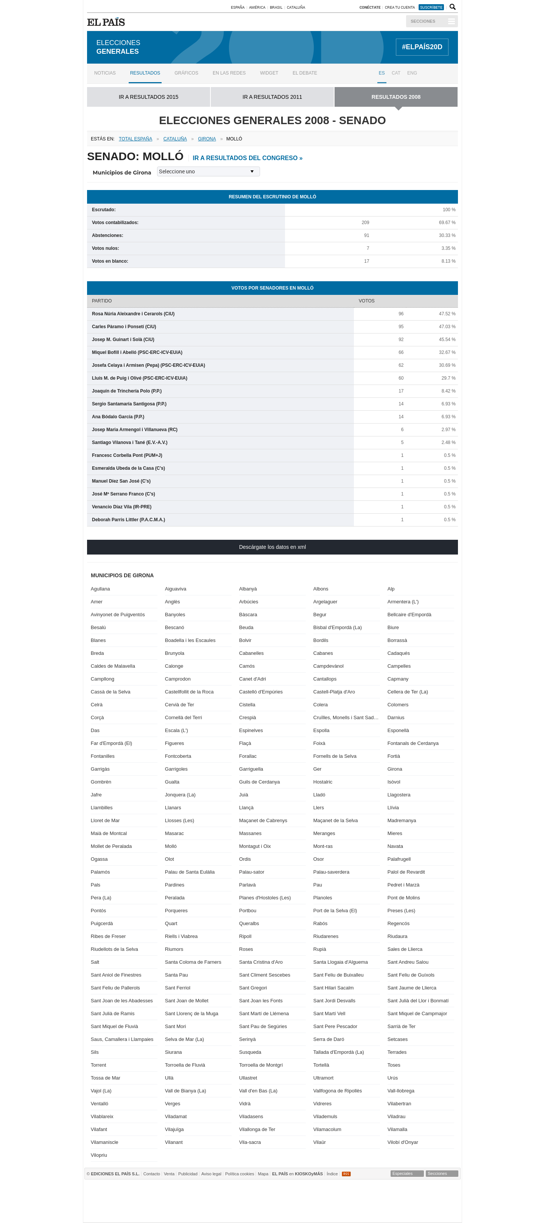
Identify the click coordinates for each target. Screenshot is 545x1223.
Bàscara (248, 614)
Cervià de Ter (179, 704)
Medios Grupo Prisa (117, 1214)
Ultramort (323, 1078)
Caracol (440, 1190)
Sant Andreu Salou (408, 962)
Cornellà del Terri (183, 717)
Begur (320, 614)
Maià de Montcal (109, 833)
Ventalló (99, 1103)
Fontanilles (103, 756)
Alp (391, 589)
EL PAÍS (107, 21)
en (297, 1173)
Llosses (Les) (179, 820)
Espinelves (251, 730)
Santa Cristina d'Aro (261, 962)
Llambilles (102, 807)
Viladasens (251, 1116)
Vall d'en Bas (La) (258, 1091)
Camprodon (178, 679)
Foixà (319, 743)
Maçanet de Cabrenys (263, 820)
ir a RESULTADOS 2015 (148, 97)
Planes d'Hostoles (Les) (265, 898)
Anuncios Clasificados (443, 1212)
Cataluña (296, 7)
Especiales (402, 1173)
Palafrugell (399, 859)
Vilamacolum (327, 1129)
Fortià (394, 756)
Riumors (174, 949)
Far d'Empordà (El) (111, 743)
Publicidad (188, 1173)
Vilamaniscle (104, 1142)
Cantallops (324, 679)
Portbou (248, 910)
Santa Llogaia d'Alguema (340, 962)
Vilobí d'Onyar (403, 1142)
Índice (332, 1173)
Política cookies (239, 1173)
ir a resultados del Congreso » (247, 158)
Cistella (247, 704)
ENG (412, 73)
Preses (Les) (402, 910)
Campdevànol (328, 666)
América (257, 7)
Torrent (98, 1065)
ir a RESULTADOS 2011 (272, 97)
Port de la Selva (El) (335, 910)
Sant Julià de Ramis (113, 1013)
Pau (317, 885)
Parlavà (247, 885)
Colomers (398, 704)
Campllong (102, 679)
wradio (258, 1201)
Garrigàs (100, 769)
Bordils (321, 640)
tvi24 (270, 1212)
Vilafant (99, 1129)
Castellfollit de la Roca (189, 692)
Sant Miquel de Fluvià (114, 1026)
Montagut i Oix (255, 846)
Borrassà (397, 640)
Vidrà (245, 1103)
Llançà (246, 807)
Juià (243, 795)
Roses (246, 949)
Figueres (174, 743)
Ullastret (248, 1078)
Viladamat (176, 1116)
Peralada (175, 898)
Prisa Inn (300, 1190)
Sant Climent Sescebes (264, 975)
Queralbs (249, 923)
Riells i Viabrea (181, 936)
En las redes (229, 73)
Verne (324, 1212)
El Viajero (418, 1212)
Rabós (320, 923)
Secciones (423, 21)
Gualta (172, 782)
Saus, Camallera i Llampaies (122, 1039)
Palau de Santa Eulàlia (190, 872)
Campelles (399, 666)
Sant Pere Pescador (335, 1026)
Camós (247, 666)
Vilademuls (325, 1116)
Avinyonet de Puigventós (118, 614)
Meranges (324, 833)
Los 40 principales (221, 1190)
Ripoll (245, 936)
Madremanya (402, 820)
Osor (318, 859)
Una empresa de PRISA (117, 1196)
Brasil (276, 7)
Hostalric (323, 782)
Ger (317, 769)
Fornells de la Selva (335, 756)
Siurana (173, 1052)
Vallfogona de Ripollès (337, 1091)
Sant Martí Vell (329, 1013)
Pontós (98, 910)
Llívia (393, 807)
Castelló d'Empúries (261, 692)
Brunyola (174, 653)
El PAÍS (184, 1190)
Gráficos (186, 73)
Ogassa (99, 859)
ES (382, 73)
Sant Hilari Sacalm (333, 988)
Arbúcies (248, 601)
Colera (320, 704)
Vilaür (319, 1142)
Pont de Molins (404, 898)
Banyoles (175, 614)
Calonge (174, 666)
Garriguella (251, 769)
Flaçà (245, 743)
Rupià (319, 949)
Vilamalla (398, 1129)
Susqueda (250, 1052)
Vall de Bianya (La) (185, 1091)
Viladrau (396, 1116)
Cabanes (323, 653)
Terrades (397, 1052)
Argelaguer (325, 601)
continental (316, 1201)
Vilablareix (102, 1116)
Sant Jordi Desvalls (334, 1000)
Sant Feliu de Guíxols (411, 975)
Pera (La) (101, 898)
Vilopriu (99, 1155)
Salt (95, 962)
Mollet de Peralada (111, 846)
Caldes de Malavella (113, 666)
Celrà (97, 704)
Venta (169, 1173)
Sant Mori (175, 1026)
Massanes (250, 833)
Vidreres (322, 1103)
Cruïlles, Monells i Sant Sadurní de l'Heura (346, 717)
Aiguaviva (175, 589)
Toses (394, 1065)
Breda (97, 653)
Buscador (452, 7)
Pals (95, 885)
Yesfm (444, 1201)
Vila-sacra (250, 1142)
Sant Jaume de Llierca (412, 988)
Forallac (248, 756)
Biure (393, 627)
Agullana (100, 589)
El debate (305, 73)
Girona (395, 769)
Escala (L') (176, 730)
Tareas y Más (352, 1212)
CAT (396, 73)
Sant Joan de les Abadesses (122, 1000)
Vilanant (174, 1142)
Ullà (169, 1078)
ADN (412, 1190)
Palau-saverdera (331, 872)
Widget (269, 73)
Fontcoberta (178, 756)
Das (95, 730)
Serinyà (247, 1039)
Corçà (97, 717)
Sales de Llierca (405, 949)
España (237, 7)
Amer (97, 601)
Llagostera (399, 795)
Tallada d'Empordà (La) (338, 1052)
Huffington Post (194, 1201)
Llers (318, 807)
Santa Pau (176, 975)
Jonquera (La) (180, 795)
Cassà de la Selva (111, 692)
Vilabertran (399, 1103)
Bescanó (174, 627)
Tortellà (321, 1065)
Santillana (258, 1190)
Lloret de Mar (105, 820)
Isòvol (394, 782)
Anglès (172, 601)
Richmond (180, 1212)
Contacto (151, 1173)
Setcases (398, 1039)
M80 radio (364, 1201)
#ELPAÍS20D (422, 47)
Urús (393, 1078)
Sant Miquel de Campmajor (417, 1013)
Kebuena (416, 1201)
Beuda (246, 627)
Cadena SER (363, 1190)
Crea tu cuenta (400, 7)
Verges (172, 1103)
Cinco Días (288, 1201)
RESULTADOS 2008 (396, 97)
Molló (171, 846)
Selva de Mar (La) (184, 1039)
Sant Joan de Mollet (187, 1000)
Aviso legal (211, 1173)
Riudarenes (326, 936)
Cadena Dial (389, 1201)
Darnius (396, 717)
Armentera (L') (403, 601)
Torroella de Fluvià (185, 1065)
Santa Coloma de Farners (193, 962)
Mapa (263, 1173)
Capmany (398, 679)
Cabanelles (251, 653)
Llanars (173, 807)
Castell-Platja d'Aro (334, 692)
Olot (169, 859)
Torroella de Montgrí (261, 1065)
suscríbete (431, 7)
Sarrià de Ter (402, 1026)
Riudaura (398, 936)
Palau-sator (251, 872)
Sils (95, 1052)
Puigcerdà (102, 923)
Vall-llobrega (401, 1091)
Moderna (211, 1212)
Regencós (399, 923)
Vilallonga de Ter (257, 1129)
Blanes (98, 640)
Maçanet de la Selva (335, 820)
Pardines (174, 885)
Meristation (387, 1212)
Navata (395, 846)
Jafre (96, 795)
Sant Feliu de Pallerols (115, 988)
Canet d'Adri (252, 679)
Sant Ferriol (177, 988)
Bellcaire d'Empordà (409, 614)
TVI (335, 1190)
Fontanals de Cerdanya (413, 743)
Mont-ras (323, 846)
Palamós (100, 872)
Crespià (247, 717)
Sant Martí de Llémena (264, 1013)
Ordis (245, 859)
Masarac (174, 833)
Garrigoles (176, 769)
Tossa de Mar (105, 1078)
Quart (171, 923)
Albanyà (248, 589)
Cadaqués (399, 653)
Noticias (105, 73)
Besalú (98, 627)
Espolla (321, 730)
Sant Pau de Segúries (263, 1026)
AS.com (387, 1190)
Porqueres (176, 910)
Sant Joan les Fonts (261, 1000)
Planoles (322, 898)
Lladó (319, 795)
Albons (321, 589)
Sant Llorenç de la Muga (191, 1013)
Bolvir (245, 640)
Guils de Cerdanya (259, 782)
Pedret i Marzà (404, 885)
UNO (236, 1201)
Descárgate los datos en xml (272, 547)
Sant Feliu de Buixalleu (338, 975)
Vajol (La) (101, 1091)
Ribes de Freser (108, 936)
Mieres (395, 833)
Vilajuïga (174, 1129)
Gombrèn (101, 782)
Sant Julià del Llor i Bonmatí (418, 1000)
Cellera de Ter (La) (408, 692)
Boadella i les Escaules (190, 640)
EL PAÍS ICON (296, 1212)
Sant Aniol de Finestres (116, 975)
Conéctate (370, 7)
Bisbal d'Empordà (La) (337, 627)
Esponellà (398, 730)
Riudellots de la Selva (114, 949)
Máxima (338, 1201)
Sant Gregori (253, 988)
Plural (242, 1212)
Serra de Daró (328, 1039)
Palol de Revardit (406, 872)
